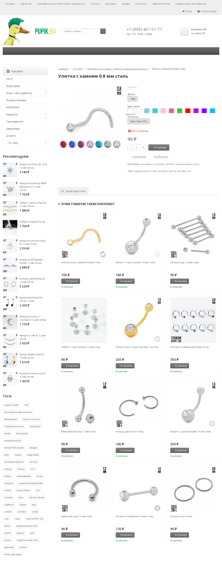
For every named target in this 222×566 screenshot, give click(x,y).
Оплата (95, 3)
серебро (21, 511)
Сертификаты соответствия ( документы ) (61, 3)
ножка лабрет (23, 490)
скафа (35, 511)
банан (7, 433)
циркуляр (9, 547)
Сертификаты (14, 121)
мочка (40, 476)
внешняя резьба (12, 440)
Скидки (126, 3)
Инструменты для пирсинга (18, 412)
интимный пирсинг (14, 461)
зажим (18, 454)
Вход (187, 11)
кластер (33, 461)
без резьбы (22, 433)
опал (20, 497)
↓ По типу (77, 68)
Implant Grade (11, 405)
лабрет (7, 476)
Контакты (141, 3)
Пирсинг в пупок (31, 419)
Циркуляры (13, 128)
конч (32, 469)
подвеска (9, 504)
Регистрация (207, 11)
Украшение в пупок (14, 426)
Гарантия (25, 3)
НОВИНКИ (12, 107)
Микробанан (10, 419)
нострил (163, 171)
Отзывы (10, 3)
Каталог (15, 71)
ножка (7, 490)
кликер (7, 469)
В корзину (158, 147)
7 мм (132, 98)
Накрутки (12, 114)
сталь (17, 518)
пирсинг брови (36, 497)
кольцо (21, 469)
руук (34, 504)
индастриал (33, 454)
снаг (6, 518)
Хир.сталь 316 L (138, 121)
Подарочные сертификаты (191, 3)
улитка (172, 171)
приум (23, 504)
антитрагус (35, 426)
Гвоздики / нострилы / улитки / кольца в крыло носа (117, 68)
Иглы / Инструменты (19, 93)
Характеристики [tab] (73, 191)
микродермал (24, 476)
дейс (6, 454)
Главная (63, 68)
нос (189, 171)
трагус (7, 525)
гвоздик (181, 171)
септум (7, 511)
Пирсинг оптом (161, 3)
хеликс (7, 540)
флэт (32, 533)
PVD (26, 405)
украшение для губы (27, 525)
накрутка (8, 483)
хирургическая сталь (145, 171)
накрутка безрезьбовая (31, 483)
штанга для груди (12, 554)
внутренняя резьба (14, 447)
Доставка (110, 3)
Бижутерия (13, 86)
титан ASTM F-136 (34, 518)
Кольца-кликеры (16, 100)
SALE (9, 79)
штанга (23, 547)
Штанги (11, 135)
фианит (20, 533)
